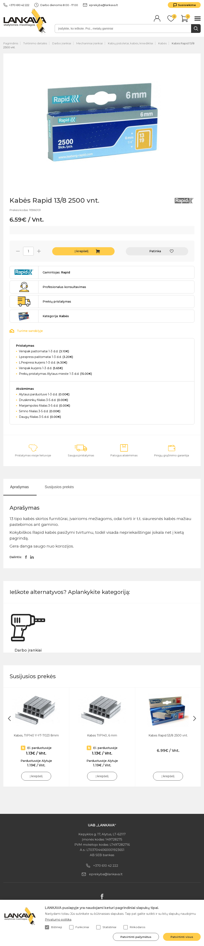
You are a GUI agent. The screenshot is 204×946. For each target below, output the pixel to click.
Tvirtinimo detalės (35, 43)
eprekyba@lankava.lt (100, 5)
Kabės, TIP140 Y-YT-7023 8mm (36, 735)
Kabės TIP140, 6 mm (102, 735)
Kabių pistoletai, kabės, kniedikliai (130, 43)
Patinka (155, 251)
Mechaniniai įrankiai (89, 43)
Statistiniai (106, 927)
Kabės (162, 43)
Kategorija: (56, 316)
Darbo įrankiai (61, 43)
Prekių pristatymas (57, 301)
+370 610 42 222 (16, 5)
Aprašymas (19, 487)
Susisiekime (187, 5)
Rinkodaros (134, 927)
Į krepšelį (81, 251)
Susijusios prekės (59, 487)
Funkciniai (79, 927)
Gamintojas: (56, 272)
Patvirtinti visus (182, 937)
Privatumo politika (58, 919)
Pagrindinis (10, 43)
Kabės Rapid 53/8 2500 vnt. (168, 735)
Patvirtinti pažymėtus (135, 937)
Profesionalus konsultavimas (64, 287)
